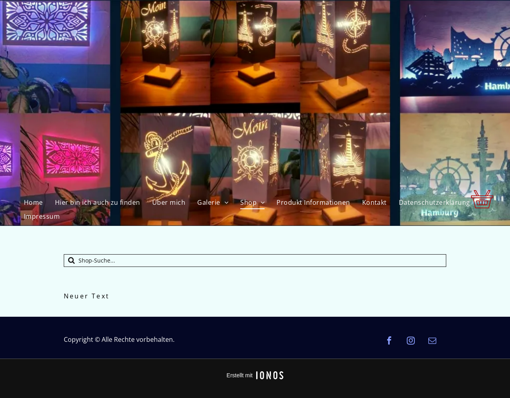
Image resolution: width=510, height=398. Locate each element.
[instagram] (411, 342)
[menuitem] (33, 202)
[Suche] (255, 260)
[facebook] (389, 342)
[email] (432, 342)
